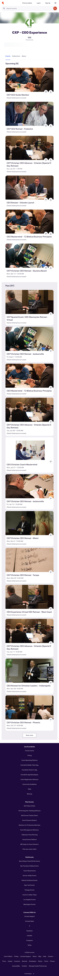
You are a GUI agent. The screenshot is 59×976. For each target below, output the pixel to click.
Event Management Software (29, 830)
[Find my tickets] (27, 3)
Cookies (24, 966)
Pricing (29, 755)
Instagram (29, 940)
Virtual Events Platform (29, 839)
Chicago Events (29, 890)
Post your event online (29, 849)
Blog (39, 956)
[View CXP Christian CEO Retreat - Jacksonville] (29, 339)
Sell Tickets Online (29, 806)
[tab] (8, 56)
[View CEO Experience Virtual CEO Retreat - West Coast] (29, 597)
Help (44, 956)
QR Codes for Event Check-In (29, 844)
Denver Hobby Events (29, 875)
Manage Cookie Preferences (38, 966)
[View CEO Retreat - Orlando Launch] (29, 188)
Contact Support (29, 916)
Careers (50, 956)
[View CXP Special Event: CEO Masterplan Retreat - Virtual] (29, 302)
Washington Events (29, 904)
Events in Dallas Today (30, 895)
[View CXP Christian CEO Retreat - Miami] (29, 523)
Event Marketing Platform (30, 760)
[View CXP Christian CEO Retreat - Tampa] (29, 560)
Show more (29, 735)
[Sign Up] (48, 3)
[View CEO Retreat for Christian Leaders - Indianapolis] (29, 671)
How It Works (8, 956)
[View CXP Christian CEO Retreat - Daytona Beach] (29, 256)
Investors (17, 961)
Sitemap (29, 794)
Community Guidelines (29, 784)
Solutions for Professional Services (29, 825)
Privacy (52, 961)
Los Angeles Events (29, 899)
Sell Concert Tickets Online (29, 815)
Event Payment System (29, 820)
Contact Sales (29, 921)
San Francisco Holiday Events (29, 866)
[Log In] (38, 3)
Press (4, 961)
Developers (32, 961)
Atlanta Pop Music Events (29, 880)
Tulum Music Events (29, 871)
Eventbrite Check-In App (29, 770)
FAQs (29, 789)
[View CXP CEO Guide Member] (29, 80)
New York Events (29, 885)
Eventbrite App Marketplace (29, 775)
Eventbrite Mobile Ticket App (29, 765)
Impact (10, 961)
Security (24, 961)
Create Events (29, 751)
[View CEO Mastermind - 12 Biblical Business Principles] (29, 222)
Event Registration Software (29, 779)
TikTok (29, 945)
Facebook (29, 931)
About (35, 956)
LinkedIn (29, 935)
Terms (46, 961)
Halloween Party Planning (30, 835)
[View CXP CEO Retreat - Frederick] (29, 114)
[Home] (3, 3)
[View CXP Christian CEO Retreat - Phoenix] (29, 707)
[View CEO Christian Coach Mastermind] (29, 449)
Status (40, 961)
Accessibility (16, 966)
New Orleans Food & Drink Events (29, 861)
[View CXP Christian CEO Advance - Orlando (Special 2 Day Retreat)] (29, 148)
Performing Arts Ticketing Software (30, 811)
